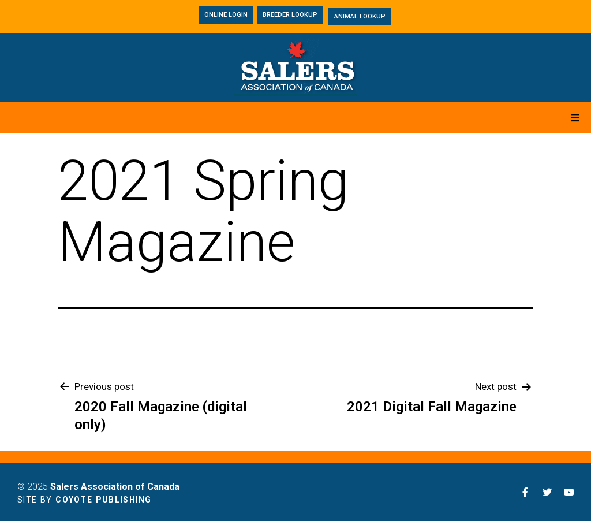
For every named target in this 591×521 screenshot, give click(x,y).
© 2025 (98, 486)
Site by (84, 499)
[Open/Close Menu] (575, 117)
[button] (226, 15)
